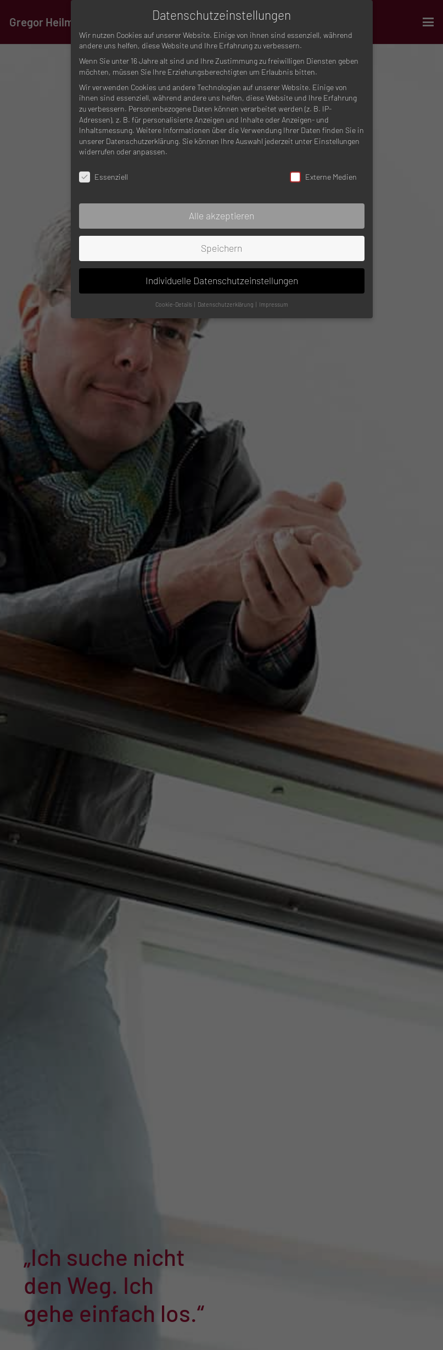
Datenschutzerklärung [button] (226, 304)
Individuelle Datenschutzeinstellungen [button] (221, 280)
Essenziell (103, 176)
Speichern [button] (221, 248)
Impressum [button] (273, 304)
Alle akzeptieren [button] (221, 215)
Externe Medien (323, 176)
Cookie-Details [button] (174, 304)
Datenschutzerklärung (142, 141)
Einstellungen (337, 141)
